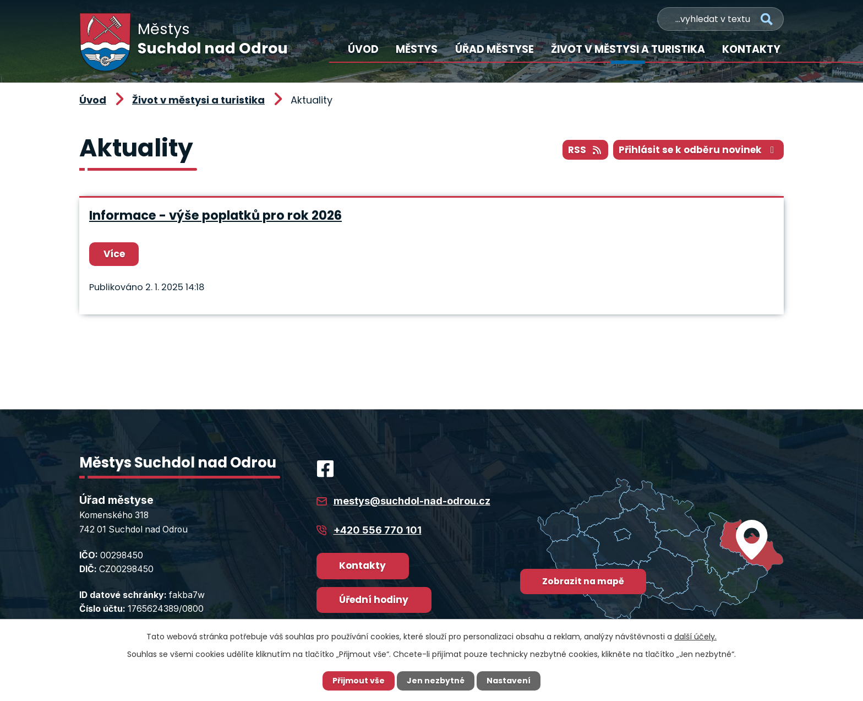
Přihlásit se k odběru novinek (698, 149)
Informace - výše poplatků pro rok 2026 (215, 215)
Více (114, 253)
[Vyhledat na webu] (720, 19)
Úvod (363, 49)
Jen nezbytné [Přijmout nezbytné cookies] (436, 680)
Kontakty (751, 49)
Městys (417, 49)
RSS (585, 149)
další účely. (695, 636)
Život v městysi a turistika (628, 49)
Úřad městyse (494, 49)
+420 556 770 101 (378, 530)
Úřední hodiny (373, 599)
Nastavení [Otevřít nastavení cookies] (509, 680)
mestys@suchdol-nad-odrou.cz (412, 501)
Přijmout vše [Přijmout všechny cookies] (358, 680)
